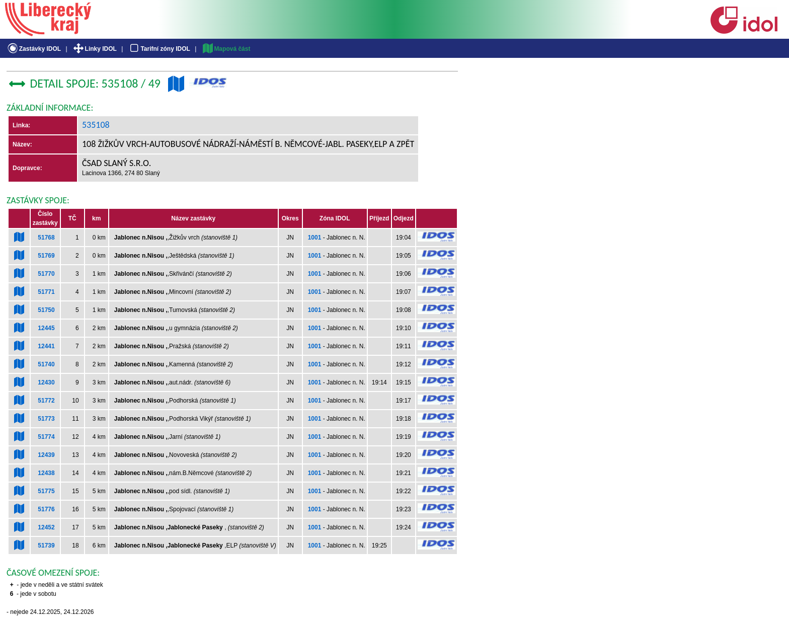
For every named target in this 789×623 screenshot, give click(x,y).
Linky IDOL (94, 48)
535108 (96, 124)
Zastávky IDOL (33, 48)
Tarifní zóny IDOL (159, 48)
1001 (315, 237)
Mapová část (226, 48)
